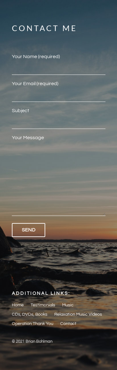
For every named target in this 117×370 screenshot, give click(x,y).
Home (18, 305)
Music (68, 305)
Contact (68, 324)
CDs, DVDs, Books (29, 314)
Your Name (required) (58, 62)
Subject (58, 116)
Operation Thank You (32, 324)
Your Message (58, 176)
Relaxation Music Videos (78, 314)
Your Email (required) (58, 89)
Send (28, 229)
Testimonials (43, 305)
